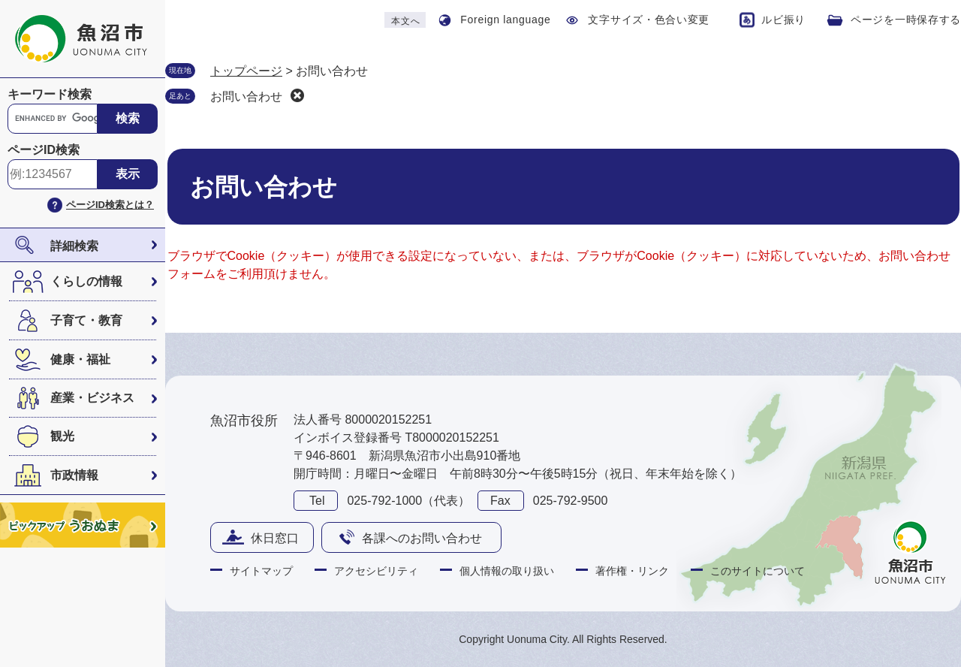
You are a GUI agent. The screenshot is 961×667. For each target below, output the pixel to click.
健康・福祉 (80, 359)
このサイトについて (757, 571)
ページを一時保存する (906, 20)
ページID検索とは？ (110, 204)
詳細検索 (74, 246)
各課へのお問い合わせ (422, 538)
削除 (297, 95)
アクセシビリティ (376, 571)
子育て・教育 (86, 320)
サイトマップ (261, 571)
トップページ (246, 71)
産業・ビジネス (92, 397)
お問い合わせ (246, 96)
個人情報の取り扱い (506, 571)
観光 (62, 436)
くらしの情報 (86, 281)
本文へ (405, 21)
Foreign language (505, 20)
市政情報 (74, 475)
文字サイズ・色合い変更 (648, 20)
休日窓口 (275, 538)
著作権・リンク (632, 571)
